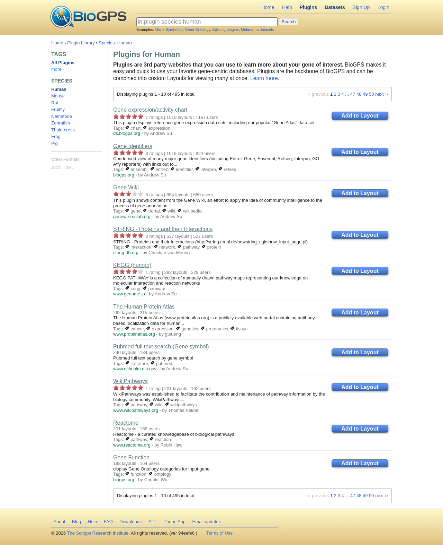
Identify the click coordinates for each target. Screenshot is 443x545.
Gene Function (131, 457)
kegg (133, 288)
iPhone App (174, 521)
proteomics (214, 328)
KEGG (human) (132, 265)
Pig (54, 143)
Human (58, 89)
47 (352, 94)
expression (156, 128)
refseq (227, 169)
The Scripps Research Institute (98, 533)
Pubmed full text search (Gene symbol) (161, 346)
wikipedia (189, 211)
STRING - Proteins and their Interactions (163, 229)
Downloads (130, 521)
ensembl (136, 169)
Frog (56, 136)
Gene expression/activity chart (150, 110)
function (135, 474)
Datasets (335, 7)
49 (365, 94)
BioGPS (88, 17)
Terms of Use (219, 533)
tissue (239, 328)
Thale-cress (63, 129)
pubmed (161, 363)
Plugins (308, 7)
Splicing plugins (225, 29)
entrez (159, 169)
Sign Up (361, 7)
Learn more (264, 78)
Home (267, 7)
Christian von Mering (169, 252)
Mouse (58, 95)
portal (151, 211)
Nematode (61, 116)
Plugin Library (81, 42)
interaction (138, 247)
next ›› (381, 94)
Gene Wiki (126, 187)
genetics (187, 328)
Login (383, 7)
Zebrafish (60, 123)
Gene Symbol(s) (168, 29)
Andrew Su (161, 133)
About (59, 521)
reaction (160, 439)
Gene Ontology (197, 29)
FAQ (108, 521)
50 (371, 94)
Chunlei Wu (156, 479)
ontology (160, 474)
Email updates (206, 521)
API (152, 521)
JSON (56, 167)
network (164, 247)
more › (57, 69)
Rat (54, 102)
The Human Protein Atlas (144, 307)
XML (70, 167)
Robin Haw (172, 445)
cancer (134, 328)
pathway (188, 247)
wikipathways (181, 404)
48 (358, 94)
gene (133, 211)
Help (287, 7)
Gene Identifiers (132, 146)
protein (211, 247)
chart (133, 128)
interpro (205, 169)
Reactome (125, 423)
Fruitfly (58, 109)
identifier (182, 169)
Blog (76, 521)
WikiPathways (130, 381)
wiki (168, 211)
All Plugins (62, 62)
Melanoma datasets (257, 29)
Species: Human (115, 42)
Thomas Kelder (183, 410)
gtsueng (173, 334)
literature (136, 363)
